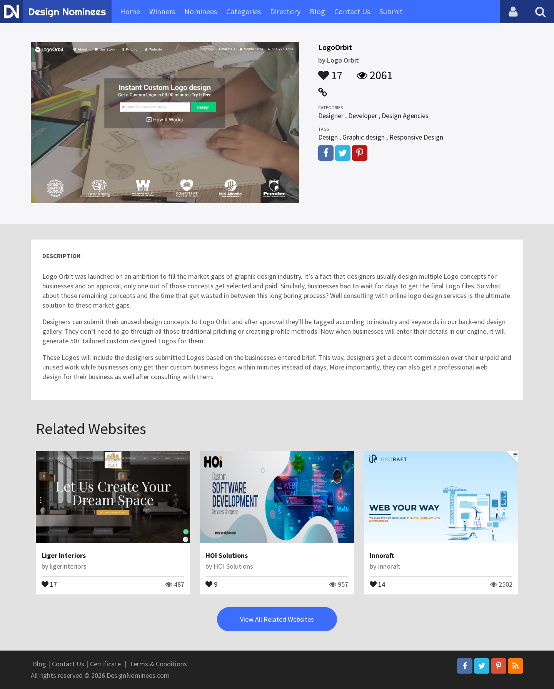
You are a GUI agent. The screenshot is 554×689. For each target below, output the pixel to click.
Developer (362, 115)
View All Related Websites (277, 619)
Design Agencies (405, 115)
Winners (162, 11)
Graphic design (363, 137)
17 (330, 71)
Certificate (105, 663)
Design (328, 137)
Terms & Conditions (158, 663)
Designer (331, 115)
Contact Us (352, 11)
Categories (243, 11)
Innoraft (382, 555)
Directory (285, 11)
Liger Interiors (64, 555)
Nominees (200, 11)
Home (130, 11)
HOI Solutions (226, 555)
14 (377, 583)
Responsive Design (416, 137)
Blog (317, 11)
